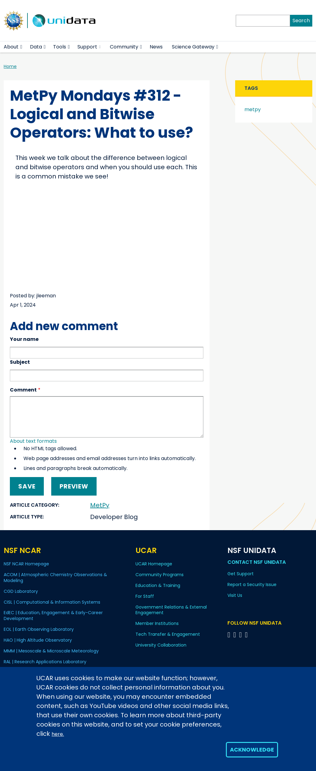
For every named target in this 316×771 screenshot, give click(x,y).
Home (10, 66)
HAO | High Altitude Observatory (38, 640)
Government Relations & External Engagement (171, 610)
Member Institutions (157, 623)
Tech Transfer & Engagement (167, 634)
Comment (23, 389)
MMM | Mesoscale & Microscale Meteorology (51, 651)
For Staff (144, 596)
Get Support (240, 574)
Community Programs (159, 575)
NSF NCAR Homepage (26, 564)
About (11, 46)
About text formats (33, 441)
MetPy (99, 505)
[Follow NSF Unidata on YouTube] (235, 635)
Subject (20, 362)
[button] (21, 47)
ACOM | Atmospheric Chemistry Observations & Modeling (55, 578)
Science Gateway (193, 46)
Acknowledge (252, 749)
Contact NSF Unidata (256, 562)
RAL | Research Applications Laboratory (45, 662)
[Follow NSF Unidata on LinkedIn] (241, 635)
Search (301, 20)
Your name (24, 339)
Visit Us (234, 595)
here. (58, 734)
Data (36, 46)
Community (124, 46)
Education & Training (157, 585)
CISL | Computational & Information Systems (52, 602)
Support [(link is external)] (89, 46)
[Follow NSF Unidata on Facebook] (247, 635)
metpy (252, 109)
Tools (59, 46)
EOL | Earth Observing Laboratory (39, 629)
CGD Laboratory (21, 591)
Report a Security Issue (251, 584)
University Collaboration (160, 645)
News (156, 46)
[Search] (263, 21)
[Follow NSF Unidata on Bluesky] (229, 635)
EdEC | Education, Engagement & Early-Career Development (53, 616)
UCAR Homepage (153, 564)
